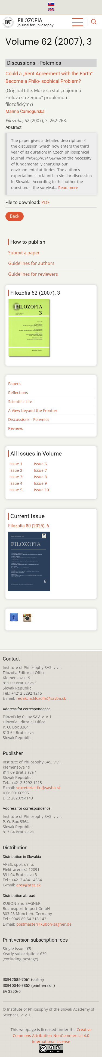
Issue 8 (40, 476)
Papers (14, 383)
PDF (45, 202)
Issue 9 (40, 483)
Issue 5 (16, 489)
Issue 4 (16, 483)
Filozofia (30, 20)
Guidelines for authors (31, 263)
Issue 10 (41, 489)
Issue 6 (40, 463)
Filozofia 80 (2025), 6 (28, 525)
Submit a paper (24, 253)
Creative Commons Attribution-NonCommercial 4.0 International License (52, 1035)
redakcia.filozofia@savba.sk (41, 698)
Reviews (15, 428)
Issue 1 (16, 463)
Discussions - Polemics (28, 419)
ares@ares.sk (28, 884)
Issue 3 (16, 476)
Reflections (18, 392)
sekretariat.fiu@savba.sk (38, 787)
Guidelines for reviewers (33, 274)
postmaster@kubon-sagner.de (44, 924)
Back (14, 216)
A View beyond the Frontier (32, 410)
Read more (68, 187)
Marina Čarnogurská (25, 111)
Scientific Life (20, 401)
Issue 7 (40, 470)
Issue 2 (16, 470)
